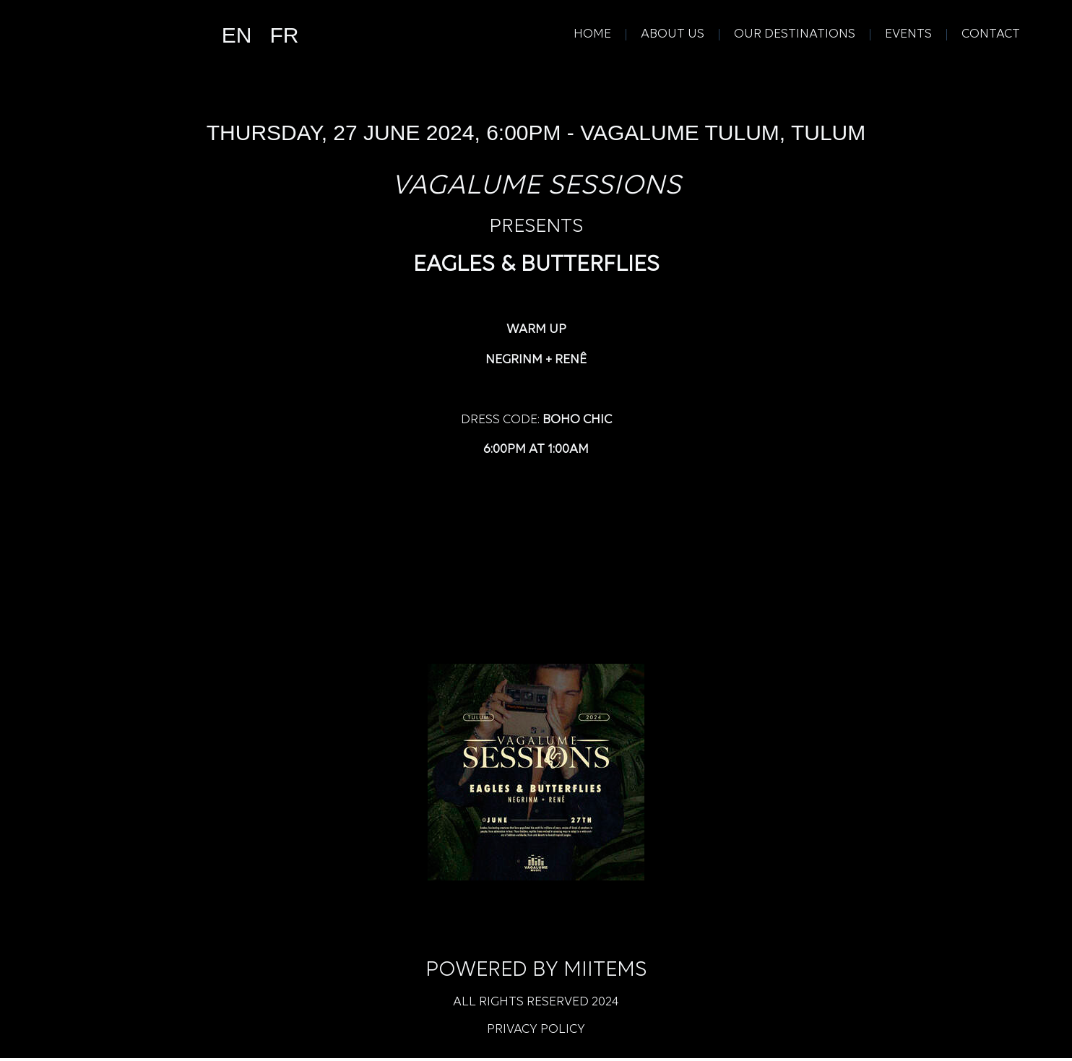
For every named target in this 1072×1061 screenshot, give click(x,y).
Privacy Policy (536, 1032)
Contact (990, 36)
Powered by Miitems (536, 973)
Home (592, 36)
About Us (672, 36)
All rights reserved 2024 (536, 1005)
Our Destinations (794, 36)
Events (908, 36)
